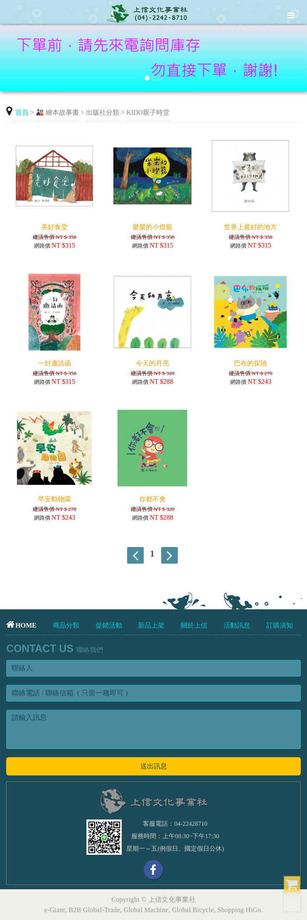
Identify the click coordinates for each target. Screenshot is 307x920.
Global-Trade (101, 909)
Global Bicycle (193, 909)
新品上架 (151, 625)
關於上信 (194, 625)
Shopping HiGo (239, 909)
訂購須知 (279, 625)
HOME (21, 625)
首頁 (22, 112)
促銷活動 (109, 625)
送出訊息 (153, 766)
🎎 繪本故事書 (57, 112)
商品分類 (66, 625)
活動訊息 (236, 625)
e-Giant (54, 909)
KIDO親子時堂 (147, 112)
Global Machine (146, 909)
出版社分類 (102, 112)
